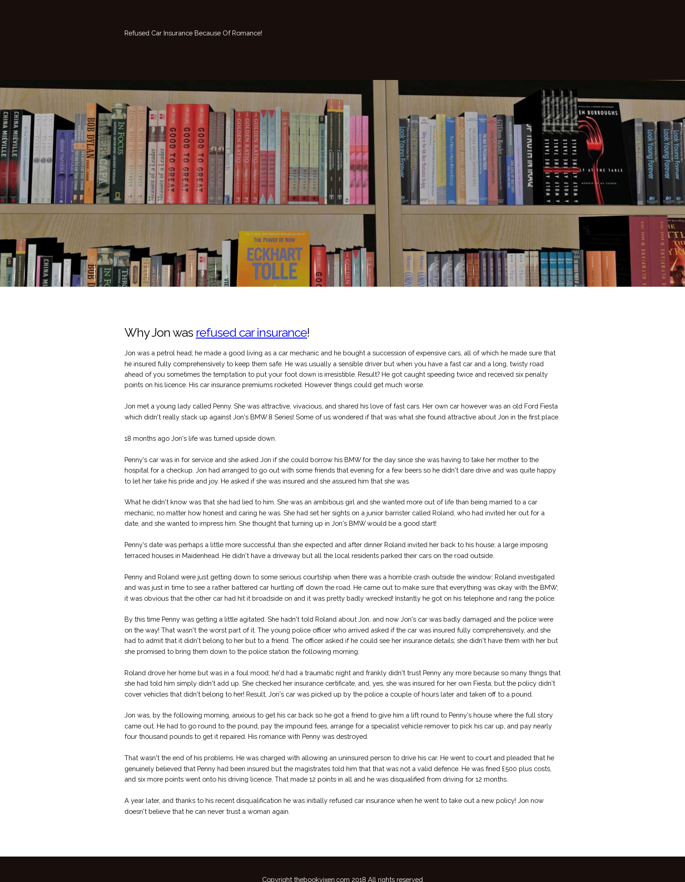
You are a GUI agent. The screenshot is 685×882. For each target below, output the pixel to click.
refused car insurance (251, 332)
